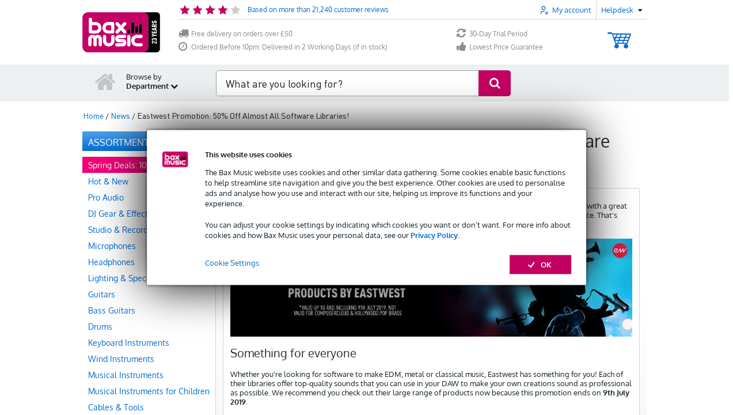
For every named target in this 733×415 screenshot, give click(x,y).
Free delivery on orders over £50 (235, 34)
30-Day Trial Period (492, 34)
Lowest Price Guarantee (500, 47)
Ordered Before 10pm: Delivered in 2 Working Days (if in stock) (283, 47)
